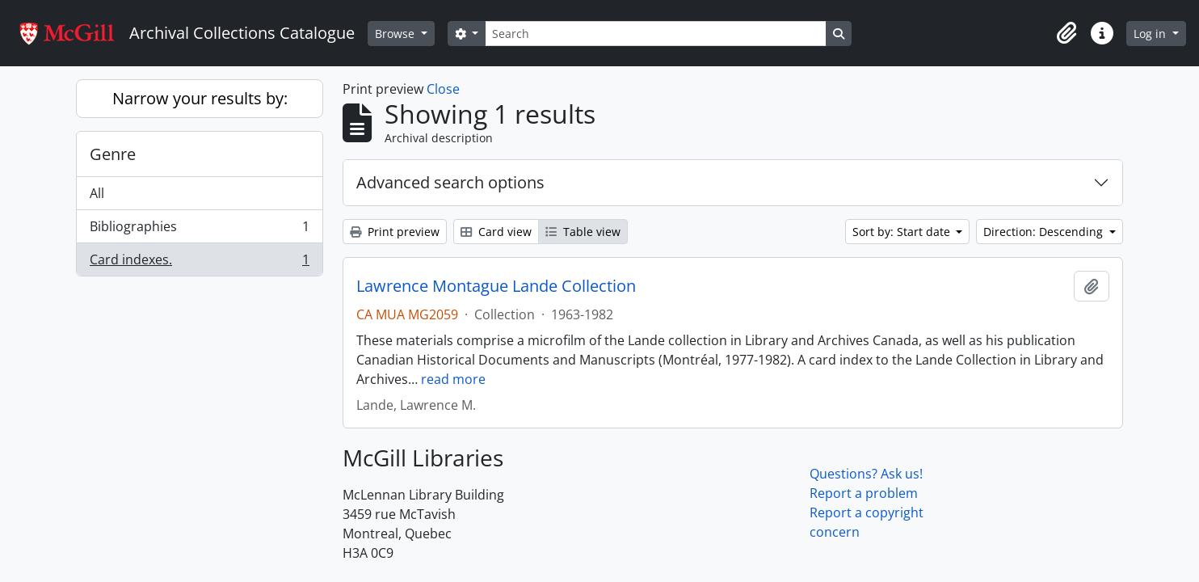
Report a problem (864, 493)
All (97, 193)
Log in (1151, 33)
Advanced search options (450, 182)
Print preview (395, 231)
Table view (583, 231)
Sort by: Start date (902, 231)
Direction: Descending (1044, 231)
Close (443, 89)
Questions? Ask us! (866, 474)
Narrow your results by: (200, 98)
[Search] (655, 33)
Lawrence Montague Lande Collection (496, 286)
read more (453, 379)
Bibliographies (199, 230)
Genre (113, 154)
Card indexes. (199, 263)
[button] (1066, 33)
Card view (496, 231)
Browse (396, 33)
